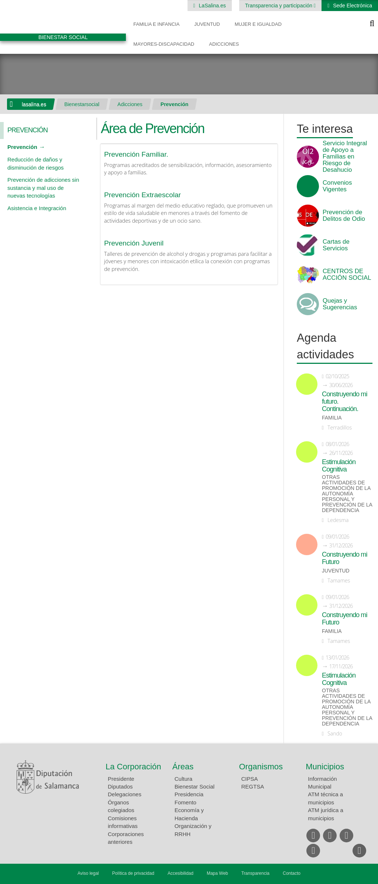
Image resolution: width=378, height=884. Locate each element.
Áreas (182, 766)
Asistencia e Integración (36, 208)
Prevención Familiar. (136, 154)
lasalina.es (34, 104)
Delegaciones (124, 794)
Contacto (291, 873)
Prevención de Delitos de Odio (344, 215)
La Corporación (133, 766)
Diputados (120, 786)
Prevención (174, 104)
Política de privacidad (133, 873)
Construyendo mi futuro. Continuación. (344, 401)
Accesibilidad (180, 873)
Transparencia (255, 873)
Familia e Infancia (156, 24)
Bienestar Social (194, 786)
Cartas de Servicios (336, 245)
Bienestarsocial (81, 104)
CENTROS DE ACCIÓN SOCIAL (347, 274)
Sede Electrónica (351, 5)
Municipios (325, 766)
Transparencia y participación (279, 5)
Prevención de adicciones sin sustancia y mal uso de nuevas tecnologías (43, 188)
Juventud (207, 24)
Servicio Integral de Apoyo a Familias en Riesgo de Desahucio (345, 156)
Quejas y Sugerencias (340, 304)
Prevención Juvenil (134, 243)
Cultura (183, 779)
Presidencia (189, 794)
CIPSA (249, 779)
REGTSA (252, 786)
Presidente (121, 779)
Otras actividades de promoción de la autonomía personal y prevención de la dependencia (347, 493)
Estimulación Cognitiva (338, 465)
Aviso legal (88, 873)
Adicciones (224, 44)
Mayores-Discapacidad (163, 44)
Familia (332, 418)
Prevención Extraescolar (142, 195)
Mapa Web (217, 873)
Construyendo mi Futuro (344, 558)
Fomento (185, 802)
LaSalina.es (211, 5)
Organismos (261, 766)
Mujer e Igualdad (258, 24)
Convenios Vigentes (337, 186)
